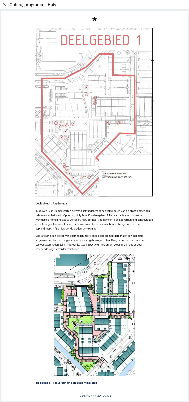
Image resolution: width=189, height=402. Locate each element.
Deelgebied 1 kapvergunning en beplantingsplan (66, 383)
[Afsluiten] (4, 4)
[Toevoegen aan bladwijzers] (94, 18)
